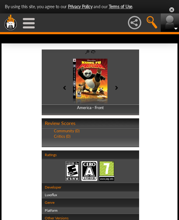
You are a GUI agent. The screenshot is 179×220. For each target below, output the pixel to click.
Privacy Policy (80, 6)
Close (171, 9)
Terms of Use (120, 6)
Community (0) (66, 130)
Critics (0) (62, 136)
